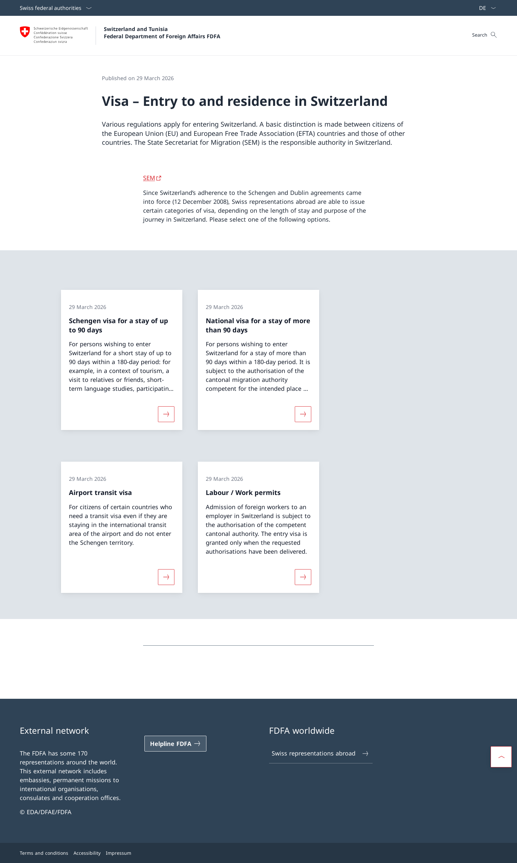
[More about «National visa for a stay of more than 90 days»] (303, 414)
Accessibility (87, 853)
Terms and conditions (44, 853)
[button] (501, 756)
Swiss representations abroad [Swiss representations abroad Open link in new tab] (320, 753)
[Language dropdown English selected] (485, 8)
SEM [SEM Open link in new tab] (149, 178)
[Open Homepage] (120, 35)
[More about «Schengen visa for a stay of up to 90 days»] (166, 414)
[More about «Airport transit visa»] (166, 577)
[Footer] (258, 853)
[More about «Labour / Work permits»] (303, 577)
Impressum (118, 853)
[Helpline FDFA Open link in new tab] (175, 744)
